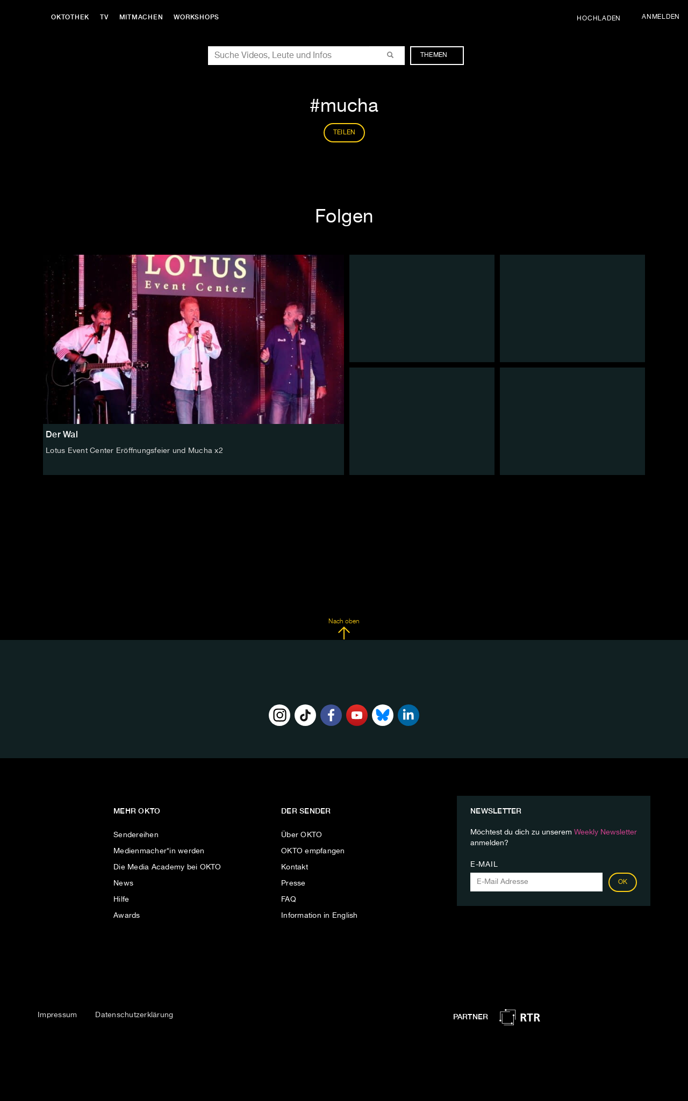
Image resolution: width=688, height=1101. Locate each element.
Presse (293, 883)
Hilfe (121, 899)
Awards (126, 915)
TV (104, 17)
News (123, 883)
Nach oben (343, 629)
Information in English (319, 915)
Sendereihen (136, 835)
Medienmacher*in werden (159, 851)
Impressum (57, 1015)
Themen (439, 55)
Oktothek (70, 17)
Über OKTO (301, 835)
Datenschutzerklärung (134, 1015)
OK (623, 882)
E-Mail (484, 864)
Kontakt (294, 867)
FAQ (288, 899)
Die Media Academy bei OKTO (167, 867)
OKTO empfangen (313, 851)
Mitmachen (141, 17)
